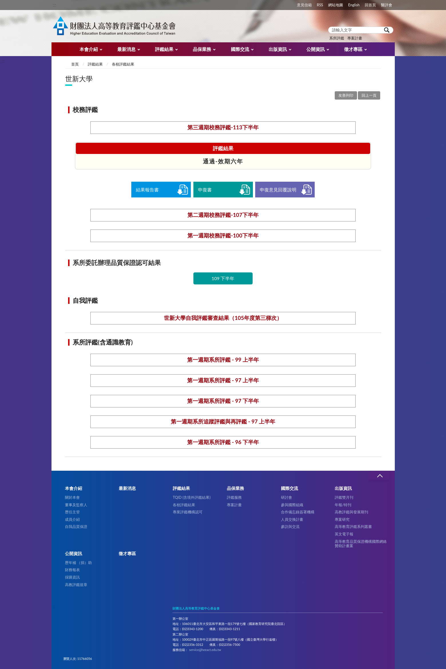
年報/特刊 (343, 504)
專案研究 (342, 519)
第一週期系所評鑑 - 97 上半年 (223, 380)
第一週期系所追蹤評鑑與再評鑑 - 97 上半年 (223, 421)
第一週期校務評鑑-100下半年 (223, 235)
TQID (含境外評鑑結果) (192, 497)
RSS (320, 5)
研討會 (286, 497)
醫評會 (386, 5)
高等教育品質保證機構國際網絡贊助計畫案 (361, 543)
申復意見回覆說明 (278, 189)
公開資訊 (315, 49)
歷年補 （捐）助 (78, 562)
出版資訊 (278, 49)
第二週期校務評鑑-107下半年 (223, 215)
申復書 (205, 189)
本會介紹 (89, 49)
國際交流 (240, 49)
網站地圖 (335, 5)
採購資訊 (72, 577)
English (354, 5)
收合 (379, 476)
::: (54, 4)
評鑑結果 (164, 49)
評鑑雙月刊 (344, 497)
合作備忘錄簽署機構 (297, 512)
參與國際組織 (292, 504)
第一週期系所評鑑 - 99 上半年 (223, 360)
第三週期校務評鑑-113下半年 (223, 127)
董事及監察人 (76, 504)
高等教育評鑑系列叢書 (353, 526)
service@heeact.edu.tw (205, 650)
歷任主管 (72, 512)
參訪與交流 (290, 526)
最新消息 (126, 49)
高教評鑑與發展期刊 (351, 512)
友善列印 (345, 95)
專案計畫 (354, 38)
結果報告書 (147, 189)
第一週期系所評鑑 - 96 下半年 (223, 442)
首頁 (75, 64)
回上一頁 (369, 95)
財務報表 (72, 569)
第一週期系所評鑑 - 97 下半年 (223, 401)
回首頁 (370, 5)
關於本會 (72, 497)
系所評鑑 (336, 38)
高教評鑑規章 (76, 584)
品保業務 (202, 49)
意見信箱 (304, 5)
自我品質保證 (76, 526)
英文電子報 (344, 534)
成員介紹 (72, 519)
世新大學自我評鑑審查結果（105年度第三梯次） (223, 318)
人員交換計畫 (292, 519)
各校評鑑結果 (123, 64)
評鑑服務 (234, 497)
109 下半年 (223, 278)
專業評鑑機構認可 (188, 512)
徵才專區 (353, 49)
